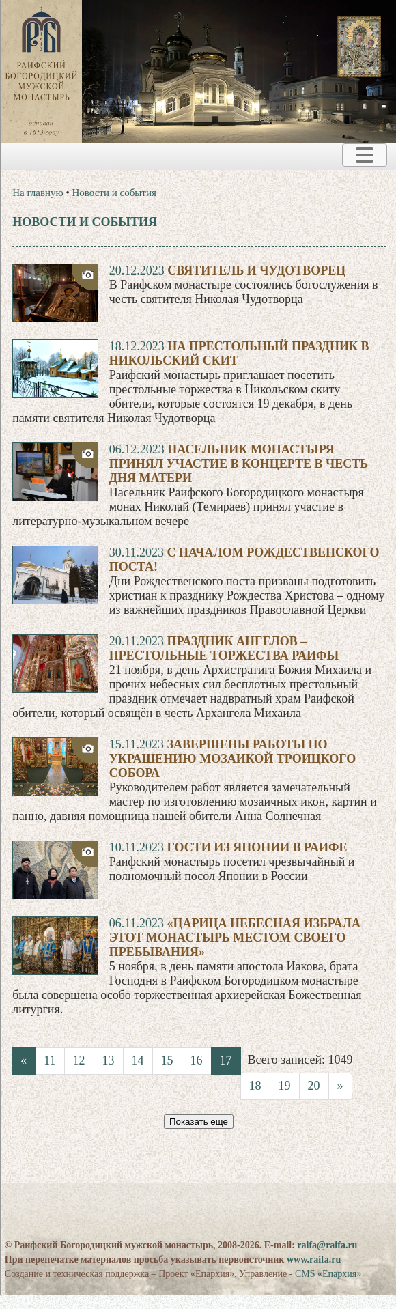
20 (314, 1086)
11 (49, 1060)
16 (196, 1060)
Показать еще (198, 1121)
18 (255, 1086)
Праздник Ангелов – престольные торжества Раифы (224, 648)
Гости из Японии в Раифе (257, 847)
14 (138, 1060)
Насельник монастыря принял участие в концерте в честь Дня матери (238, 463)
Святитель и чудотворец (256, 270)
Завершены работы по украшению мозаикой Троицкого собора (232, 758)
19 (285, 1086)
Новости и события (114, 192)
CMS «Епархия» (328, 1274)
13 (108, 1060)
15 (167, 1060)
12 (79, 1060)
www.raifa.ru (314, 1259)
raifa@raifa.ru (327, 1245)
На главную (37, 192)
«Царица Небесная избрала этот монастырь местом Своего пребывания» (234, 937)
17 (226, 1060)
